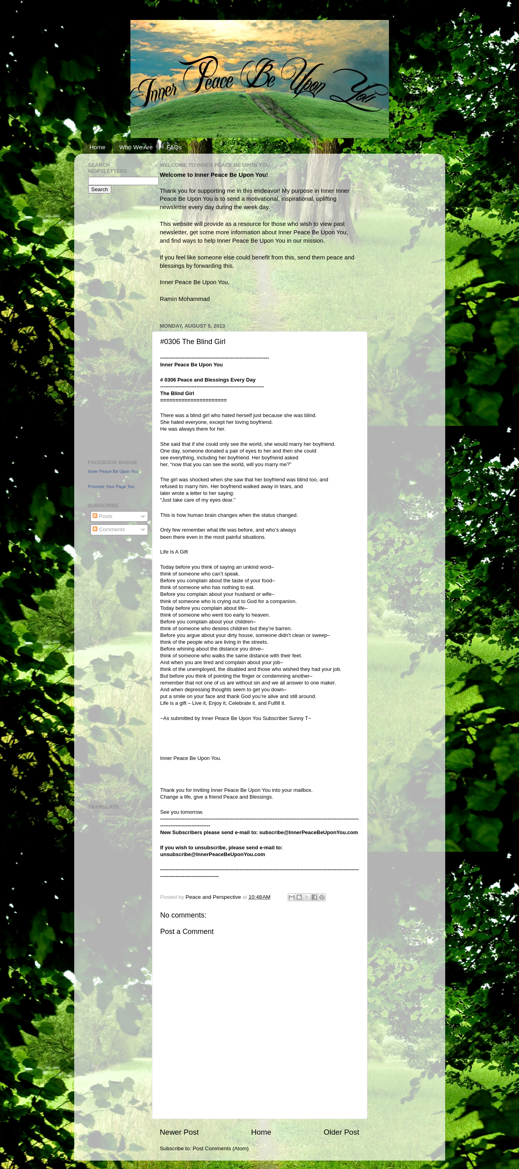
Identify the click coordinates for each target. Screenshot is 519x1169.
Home (97, 147)
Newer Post (179, 1132)
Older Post (341, 1132)
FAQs (174, 147)
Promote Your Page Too (111, 486)
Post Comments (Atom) (221, 1148)
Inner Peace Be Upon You (113, 471)
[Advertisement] (112, 325)
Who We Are (136, 147)
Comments (109, 529)
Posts (102, 516)
